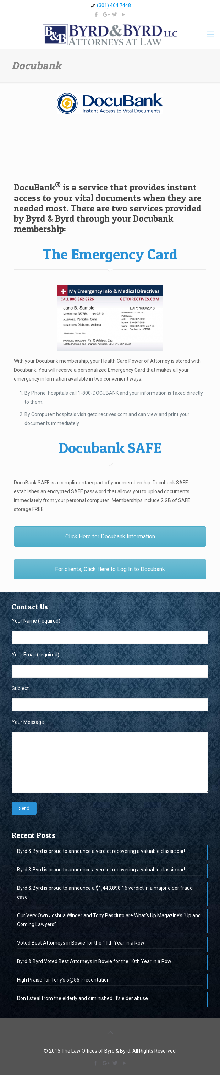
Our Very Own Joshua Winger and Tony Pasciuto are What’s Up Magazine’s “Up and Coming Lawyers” (109, 920)
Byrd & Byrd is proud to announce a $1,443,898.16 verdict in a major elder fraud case (105, 892)
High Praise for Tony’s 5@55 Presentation (63, 980)
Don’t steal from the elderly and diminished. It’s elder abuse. (83, 998)
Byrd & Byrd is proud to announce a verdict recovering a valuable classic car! (101, 851)
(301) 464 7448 (114, 5)
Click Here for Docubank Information (110, 536)
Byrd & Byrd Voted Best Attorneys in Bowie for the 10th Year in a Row (94, 961)
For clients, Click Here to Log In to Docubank (110, 569)
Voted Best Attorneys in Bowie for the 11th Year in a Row (80, 943)
